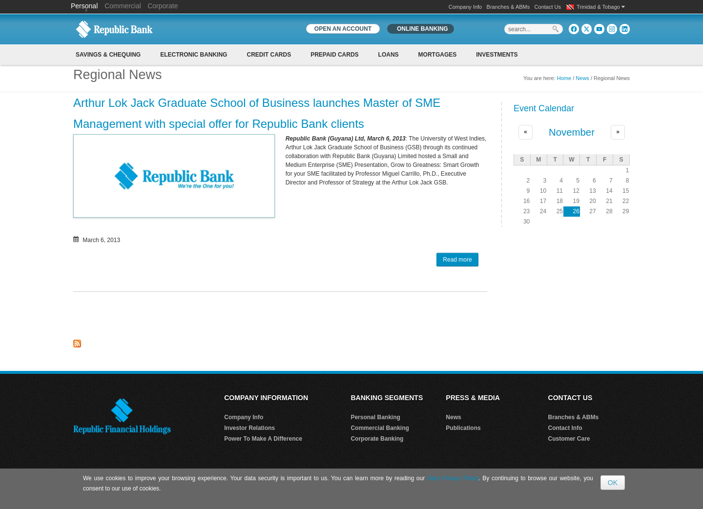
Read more (460, 260)
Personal (85, 6)
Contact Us (548, 7)
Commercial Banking (380, 428)
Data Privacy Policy (452, 478)
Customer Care (569, 438)
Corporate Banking (377, 438)
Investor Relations (249, 428)
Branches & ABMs (508, 7)
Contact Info (565, 428)
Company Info (465, 7)
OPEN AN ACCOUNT (343, 28)
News (582, 78)
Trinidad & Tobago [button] (601, 7)
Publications (463, 428)
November (572, 132)
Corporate (162, 6)
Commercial (122, 6)
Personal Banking (375, 417)
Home (564, 78)
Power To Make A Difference (263, 438)
